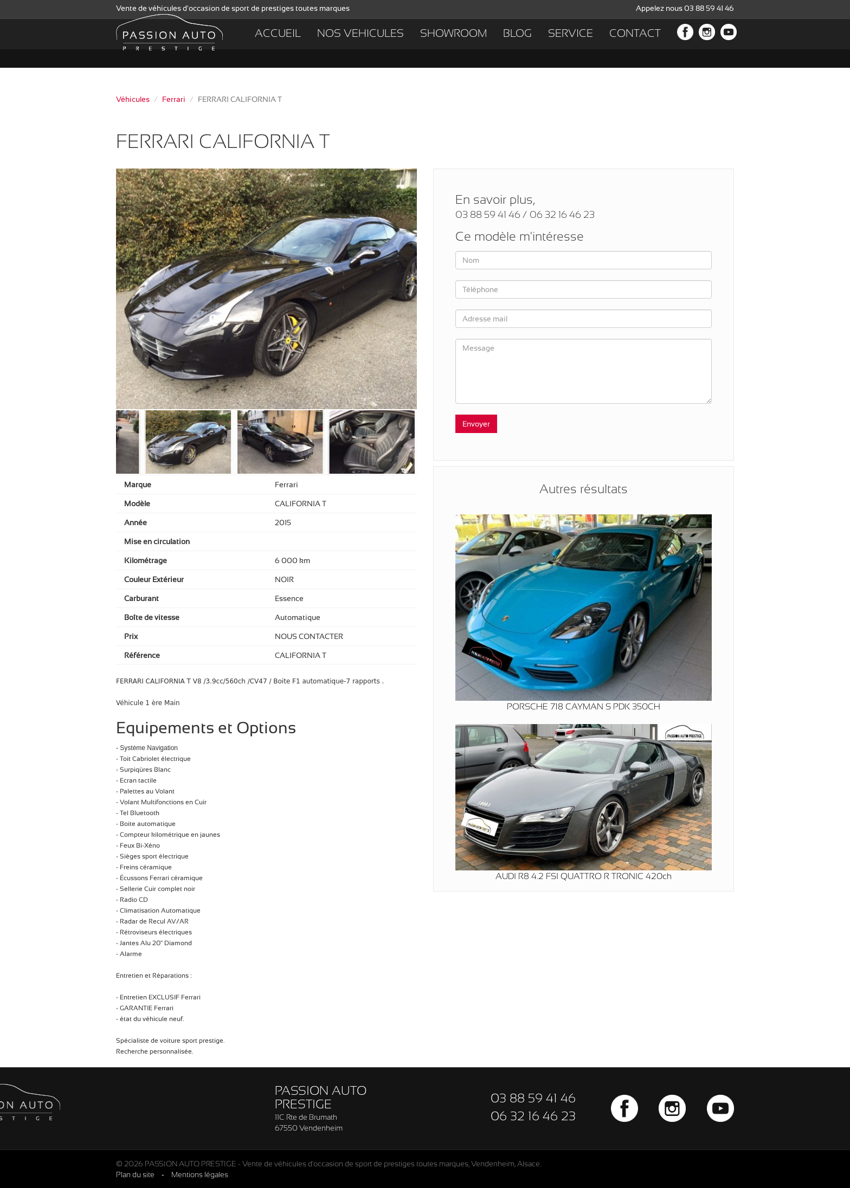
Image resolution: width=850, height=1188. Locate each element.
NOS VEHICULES (360, 43)
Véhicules (133, 99)
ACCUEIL (278, 43)
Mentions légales (199, 1174)
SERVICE (570, 43)
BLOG (517, 43)
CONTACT (635, 43)
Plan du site (135, 1174)
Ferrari (173, 99)
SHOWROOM (453, 43)
